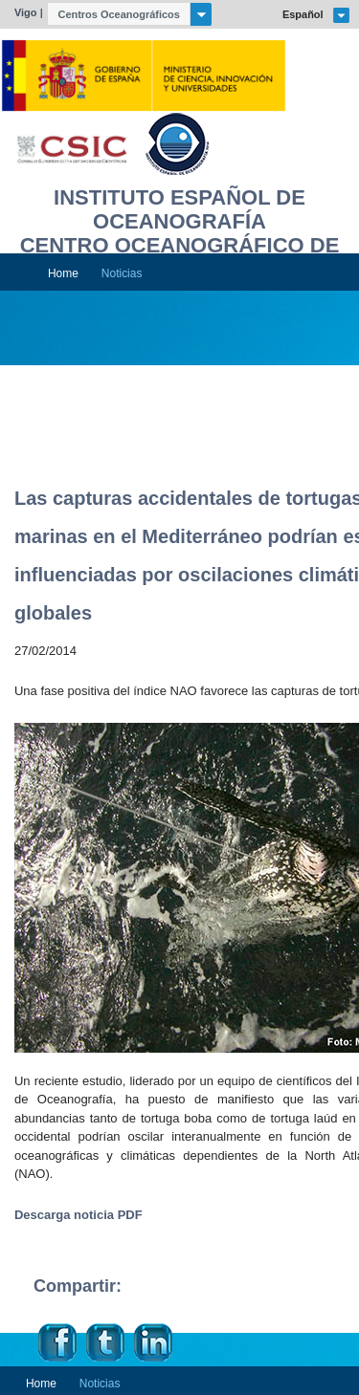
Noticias (122, 273)
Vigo (25, 12)
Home (63, 273)
